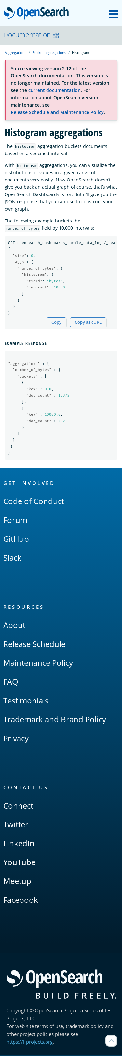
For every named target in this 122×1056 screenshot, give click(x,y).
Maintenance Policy (38, 663)
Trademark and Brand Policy (54, 720)
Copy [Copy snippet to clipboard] (56, 322)
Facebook (20, 900)
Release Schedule (34, 644)
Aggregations (15, 52)
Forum (15, 520)
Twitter (15, 825)
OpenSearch (38, 13)
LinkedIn (18, 843)
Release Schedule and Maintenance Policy (57, 112)
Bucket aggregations (49, 52)
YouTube (19, 862)
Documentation (31, 34)
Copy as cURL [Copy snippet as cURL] (88, 322)
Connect (18, 806)
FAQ (10, 682)
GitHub (16, 539)
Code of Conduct (33, 501)
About (14, 625)
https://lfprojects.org (30, 1042)
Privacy (16, 738)
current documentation (54, 90)
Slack (12, 558)
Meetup (17, 881)
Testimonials (25, 701)
